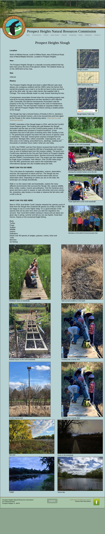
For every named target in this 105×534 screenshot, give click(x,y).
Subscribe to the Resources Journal (80, 500)
